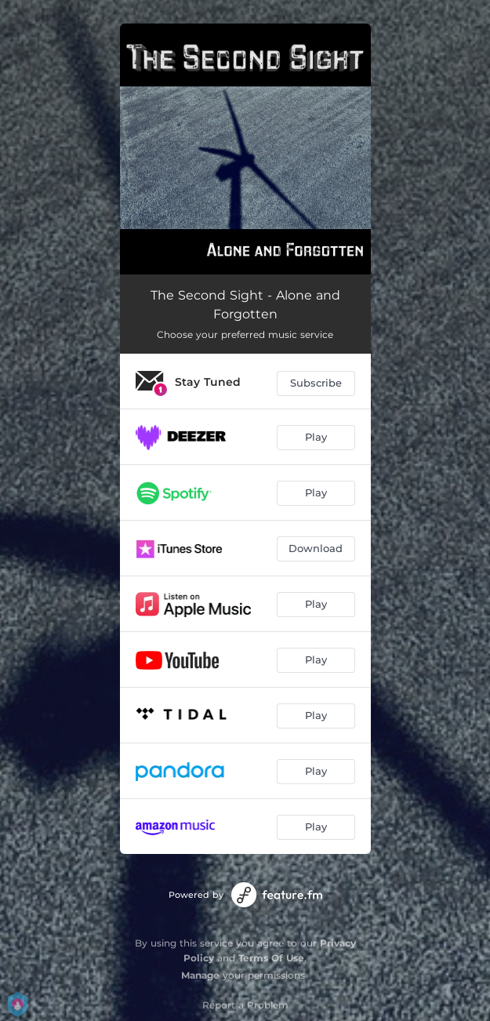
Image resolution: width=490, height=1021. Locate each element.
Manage (200, 975)
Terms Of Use (271, 958)
